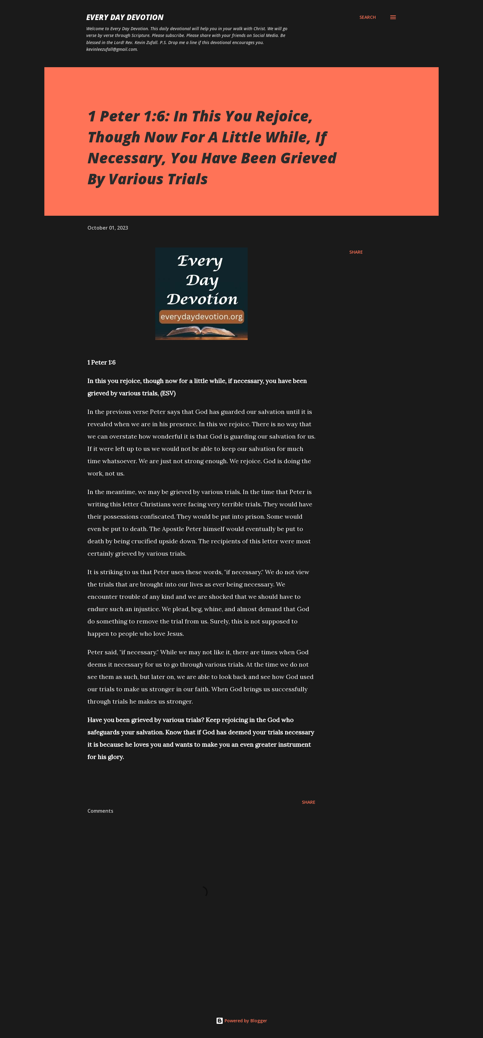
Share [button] (356, 252)
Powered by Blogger (241, 1021)
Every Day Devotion (125, 17)
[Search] (367, 17)
